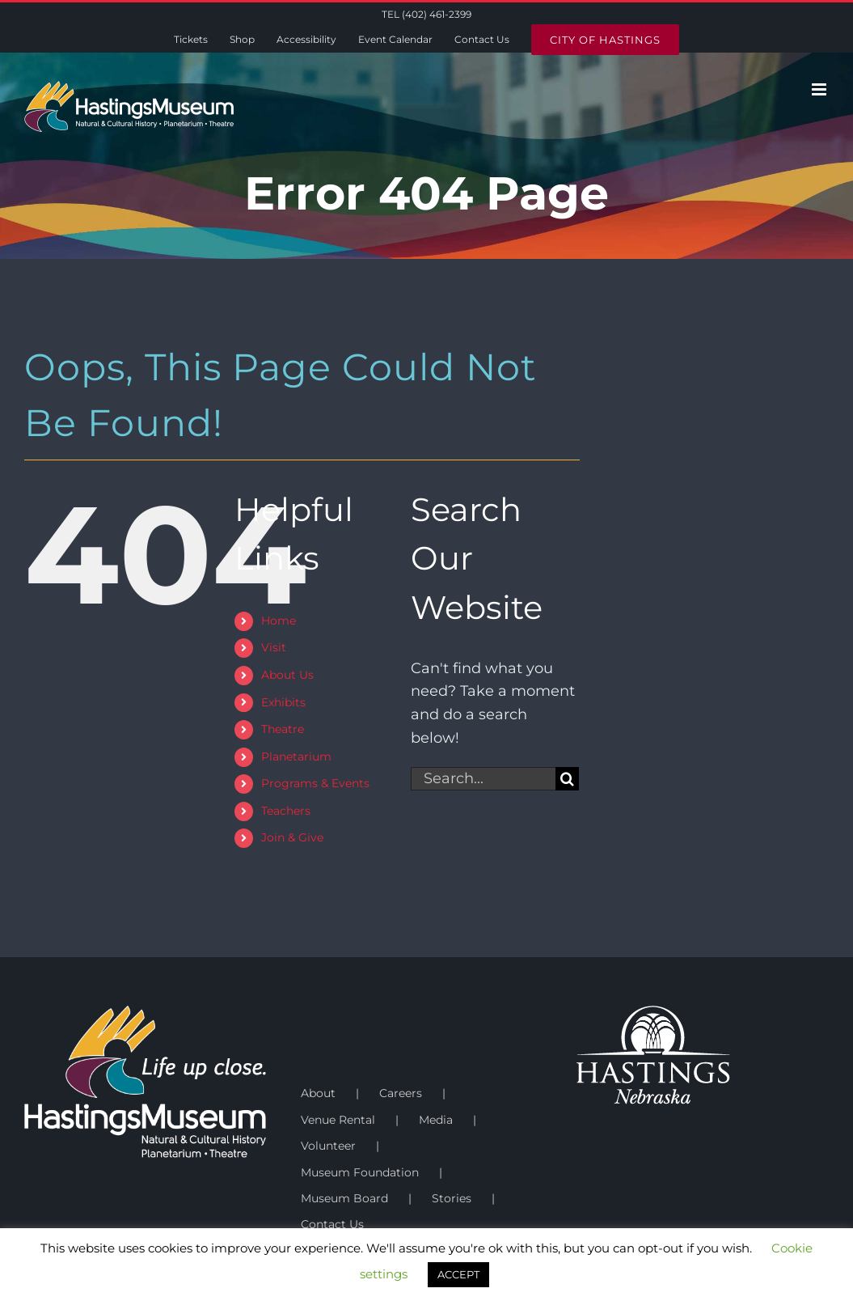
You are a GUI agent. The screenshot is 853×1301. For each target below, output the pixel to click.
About (318, 1093)
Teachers (285, 810)
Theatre (282, 729)
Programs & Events (315, 783)
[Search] (567, 778)
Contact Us (332, 1224)
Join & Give (292, 837)
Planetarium (296, 756)
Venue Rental (338, 1119)
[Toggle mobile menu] (820, 89)
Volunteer (328, 1145)
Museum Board (344, 1198)
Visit (273, 647)
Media (436, 1119)
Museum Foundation (360, 1172)
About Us (287, 674)
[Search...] (483, 778)
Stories (451, 1198)
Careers (400, 1093)
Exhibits (283, 702)
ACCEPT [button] (458, 1274)
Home (278, 620)
